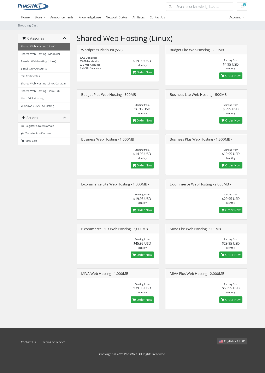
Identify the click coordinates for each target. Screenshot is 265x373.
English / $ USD (232, 341)
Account (235, 17)
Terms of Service (53, 342)
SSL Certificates (30, 76)
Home (25, 17)
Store (39, 17)
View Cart (29, 141)
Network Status (117, 17)
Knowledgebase (89, 17)
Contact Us (157, 17)
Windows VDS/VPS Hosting (37, 106)
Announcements (61, 17)
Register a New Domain (37, 126)
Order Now (142, 72)
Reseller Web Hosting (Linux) (38, 61)
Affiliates (138, 17)
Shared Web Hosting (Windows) (40, 54)
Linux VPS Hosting (32, 98)
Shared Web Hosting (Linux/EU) (40, 91)
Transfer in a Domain (36, 133)
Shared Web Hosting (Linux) (38, 46)
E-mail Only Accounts (34, 68)
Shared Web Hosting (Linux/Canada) (43, 83)
